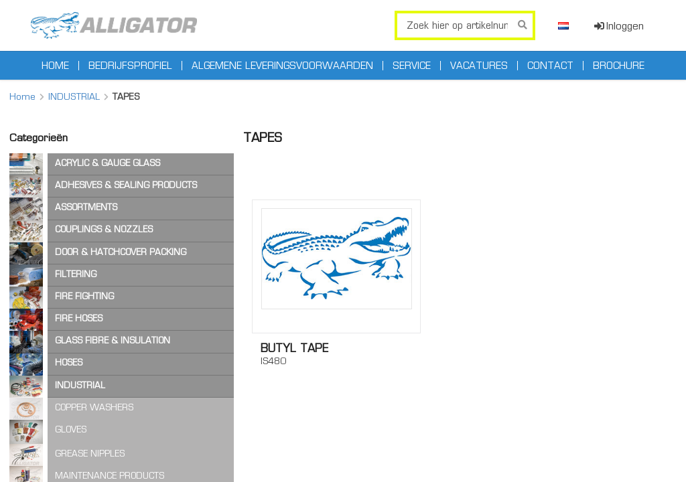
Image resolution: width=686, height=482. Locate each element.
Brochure (618, 66)
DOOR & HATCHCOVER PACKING (120, 252)
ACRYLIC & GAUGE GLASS (107, 163)
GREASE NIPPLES (90, 454)
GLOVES (70, 429)
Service (412, 66)
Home (55, 66)
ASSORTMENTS (86, 207)
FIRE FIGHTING (84, 296)
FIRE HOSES (78, 318)
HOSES (68, 362)
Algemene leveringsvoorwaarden (282, 66)
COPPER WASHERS (94, 407)
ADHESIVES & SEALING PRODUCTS (126, 185)
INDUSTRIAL (74, 96)
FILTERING (75, 274)
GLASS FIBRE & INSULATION (112, 340)
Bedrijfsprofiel (130, 66)
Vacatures (479, 66)
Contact (550, 66)
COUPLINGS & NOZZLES (104, 229)
